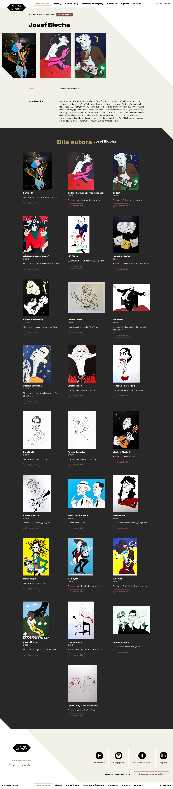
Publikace (112, 4)
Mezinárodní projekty (92, 4)
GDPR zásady (165, 785)
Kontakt (137, 4)
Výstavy (57, 4)
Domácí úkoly (71, 4)
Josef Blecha (50, 15)
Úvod (30, 15)
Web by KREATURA (10, 785)
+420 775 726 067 (163, 4)
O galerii (125, 4)
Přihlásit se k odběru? (152, 774)
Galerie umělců (42, 4)
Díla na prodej (64, 15)
